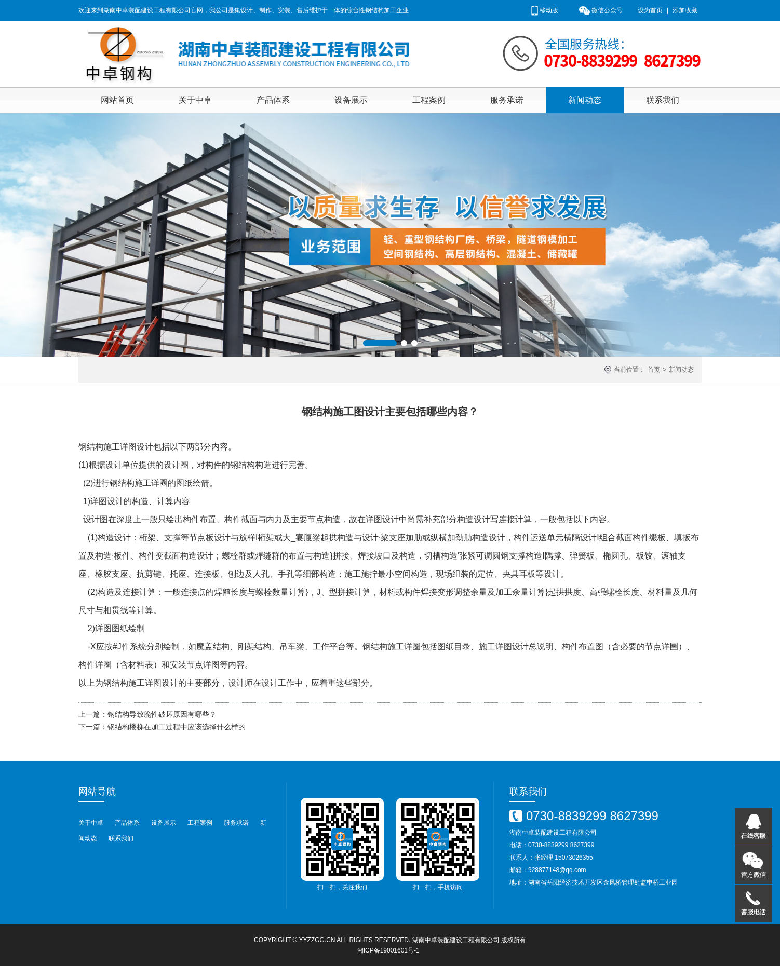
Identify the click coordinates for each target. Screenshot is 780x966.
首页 (654, 369)
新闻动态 (584, 100)
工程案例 (429, 100)
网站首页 (117, 100)
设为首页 (650, 10)
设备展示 (351, 100)
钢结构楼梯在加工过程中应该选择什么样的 (176, 727)
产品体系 (273, 100)
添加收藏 (685, 10)
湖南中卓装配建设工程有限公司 (456, 940)
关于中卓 (195, 100)
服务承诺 (506, 100)
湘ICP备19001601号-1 (388, 950)
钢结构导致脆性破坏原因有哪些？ (162, 714)
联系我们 (662, 100)
